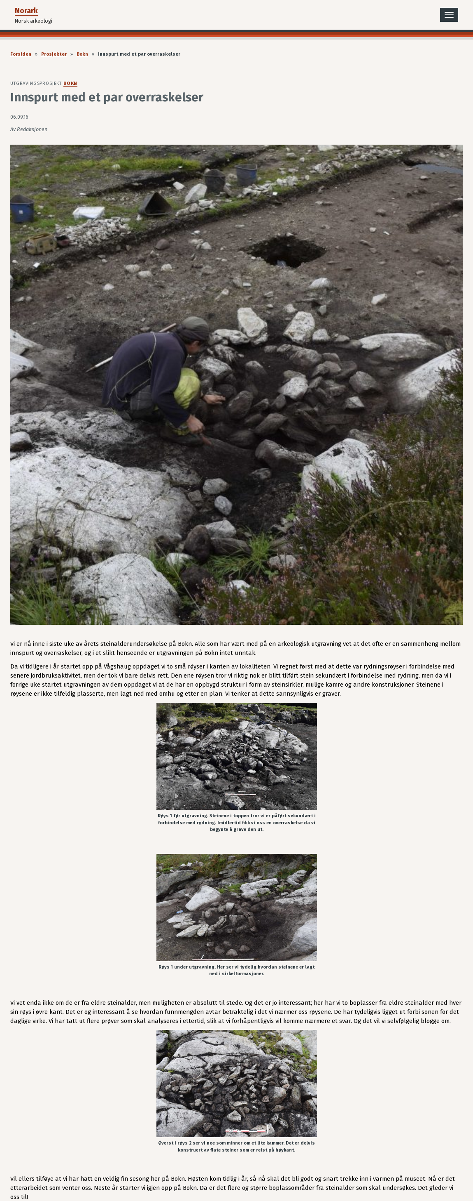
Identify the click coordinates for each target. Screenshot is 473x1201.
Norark (26, 10)
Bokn (82, 54)
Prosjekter (54, 54)
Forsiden (20, 54)
